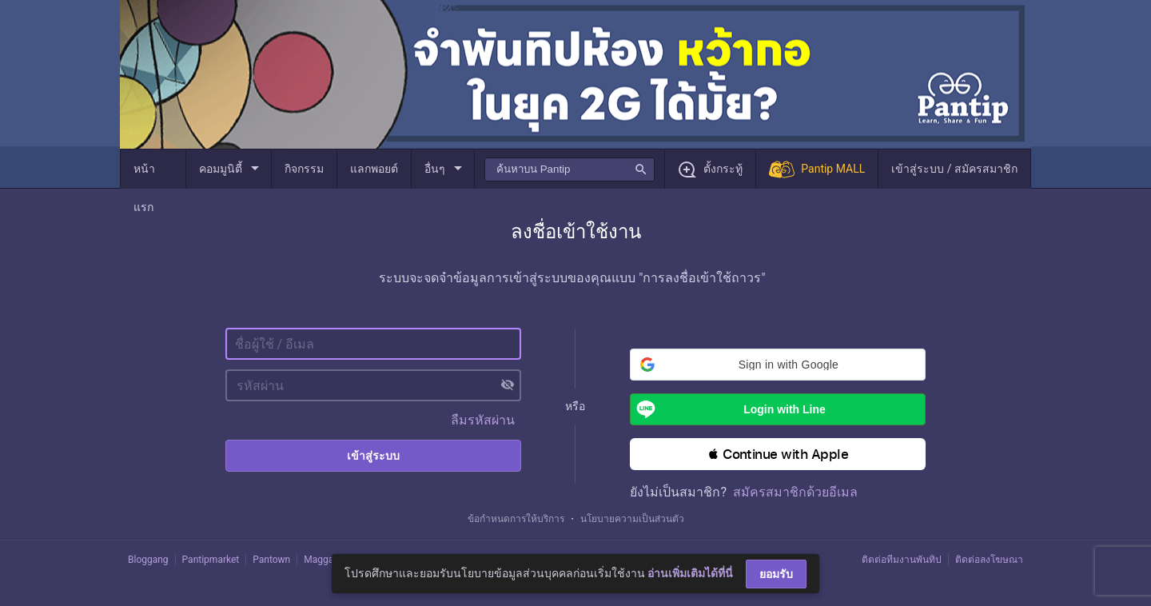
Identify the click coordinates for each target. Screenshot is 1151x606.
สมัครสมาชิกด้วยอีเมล (795, 492)
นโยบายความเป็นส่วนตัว (632, 518)
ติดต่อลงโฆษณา (989, 559)
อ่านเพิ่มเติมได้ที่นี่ (690, 573)
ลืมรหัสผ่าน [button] (483, 420)
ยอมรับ (776, 574)
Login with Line (728, 409)
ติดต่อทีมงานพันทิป (902, 559)
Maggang (324, 559)
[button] (778, 365)
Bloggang (148, 559)
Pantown (271, 559)
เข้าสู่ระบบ (373, 455)
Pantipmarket (211, 559)
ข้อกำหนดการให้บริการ (516, 518)
